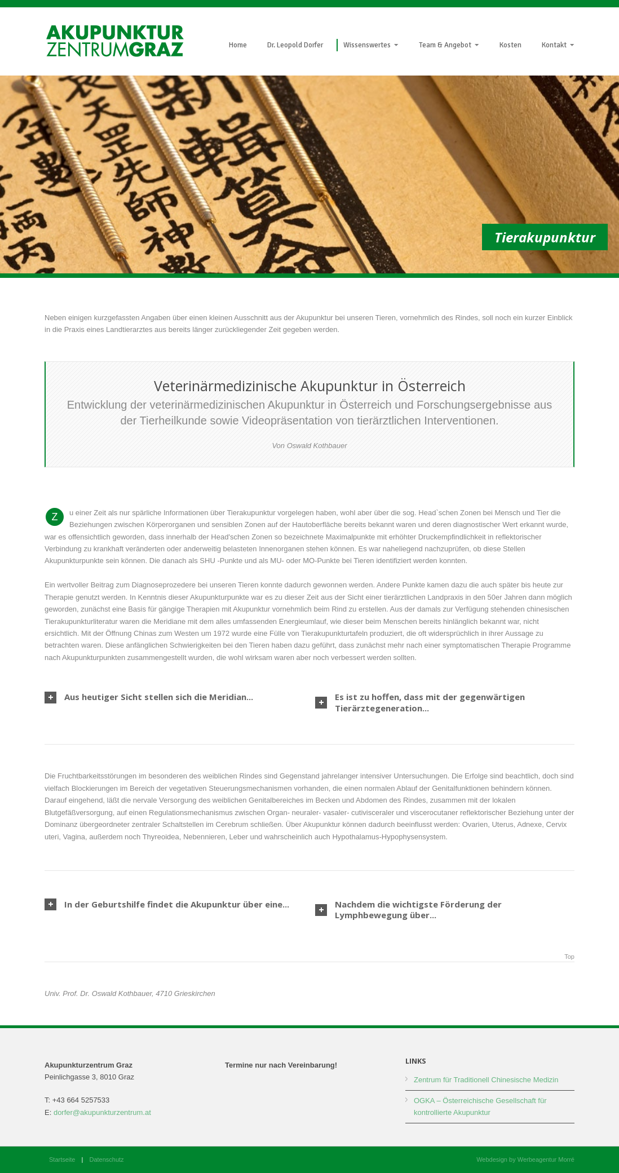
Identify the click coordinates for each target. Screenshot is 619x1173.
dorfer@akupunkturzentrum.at (102, 1112)
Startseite (62, 1159)
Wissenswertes (368, 45)
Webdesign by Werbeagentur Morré (525, 1159)
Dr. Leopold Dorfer (295, 45)
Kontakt (554, 45)
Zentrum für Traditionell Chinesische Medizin (486, 1079)
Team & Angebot (445, 45)
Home (238, 45)
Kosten (510, 45)
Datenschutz (106, 1159)
